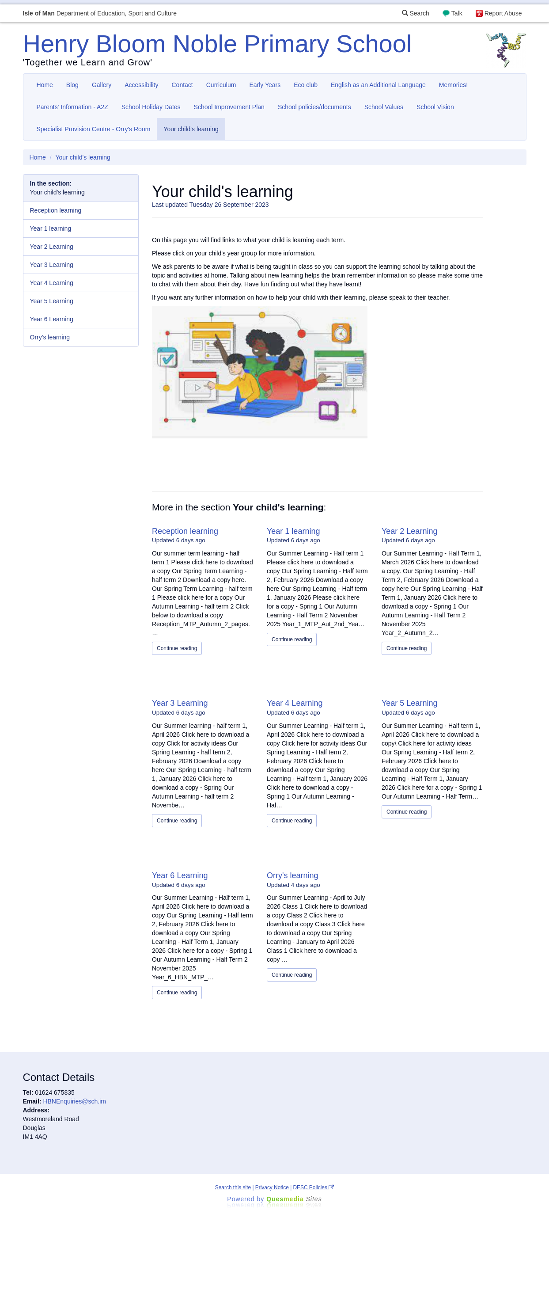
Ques (294, 1198)
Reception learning (185, 531)
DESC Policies (313, 1187)
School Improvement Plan (229, 106)
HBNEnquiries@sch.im (74, 1101)
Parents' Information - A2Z (72, 106)
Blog (72, 84)
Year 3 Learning (180, 703)
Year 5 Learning (409, 703)
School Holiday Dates (151, 106)
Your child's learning (190, 129)
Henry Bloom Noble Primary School (217, 43)
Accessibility (141, 84)
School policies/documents (314, 106)
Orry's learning (292, 875)
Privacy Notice (272, 1187)
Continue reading (177, 648)
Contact (182, 84)
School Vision (435, 106)
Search (415, 13)
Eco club (306, 84)
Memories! (453, 84)
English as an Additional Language (378, 84)
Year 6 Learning (180, 875)
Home (45, 84)
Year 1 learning (293, 531)
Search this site (233, 1187)
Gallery (101, 84)
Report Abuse (503, 13)
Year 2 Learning (409, 531)
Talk (456, 13)
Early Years (264, 84)
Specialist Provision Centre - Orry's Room (94, 129)
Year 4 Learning (294, 703)
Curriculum (221, 84)
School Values (383, 106)
